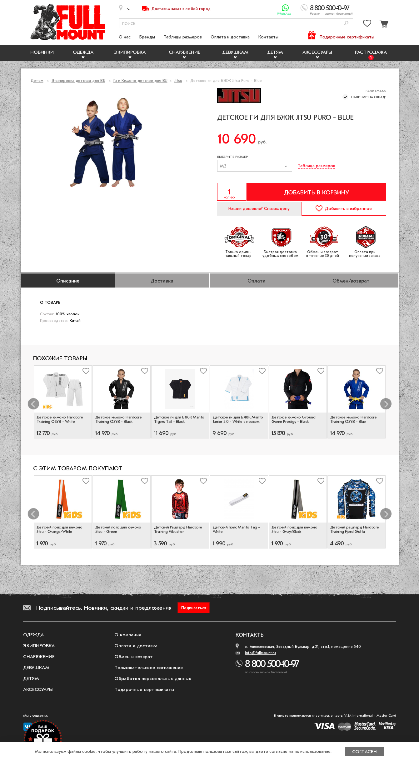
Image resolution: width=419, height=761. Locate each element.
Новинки (42, 52)
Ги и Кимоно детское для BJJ (140, 80)
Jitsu (178, 80)
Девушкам (235, 52)
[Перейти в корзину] (382, 24)
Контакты (268, 37)
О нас (125, 37)
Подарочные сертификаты (347, 37)
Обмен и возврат (133, 656)
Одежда (83, 52)
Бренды (147, 37)
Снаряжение (184, 52)
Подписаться (193, 607)
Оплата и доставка (230, 37)
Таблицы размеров (183, 37)
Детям (275, 52)
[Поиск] (346, 23)
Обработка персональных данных (152, 678)
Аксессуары (317, 52)
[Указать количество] (232, 192)
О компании (127, 635)
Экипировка (130, 52)
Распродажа (371, 52)
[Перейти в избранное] (367, 24)
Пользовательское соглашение (148, 667)
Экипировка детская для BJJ (78, 80)
